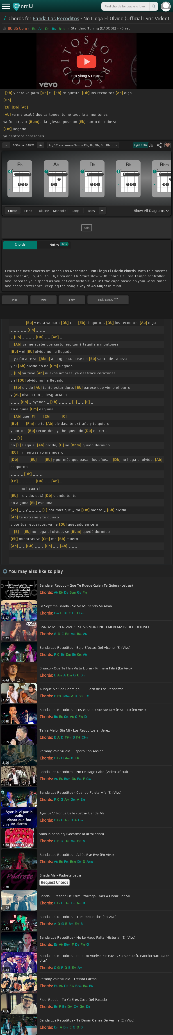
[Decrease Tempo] (6, 145)
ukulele (44, 210)
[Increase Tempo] (40, 145)
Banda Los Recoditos (56, 18)
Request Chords (54, 882)
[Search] (153, 6)
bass (91, 210)
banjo (75, 210)
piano (28, 210)
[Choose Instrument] (102, 210)
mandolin (59, 210)
